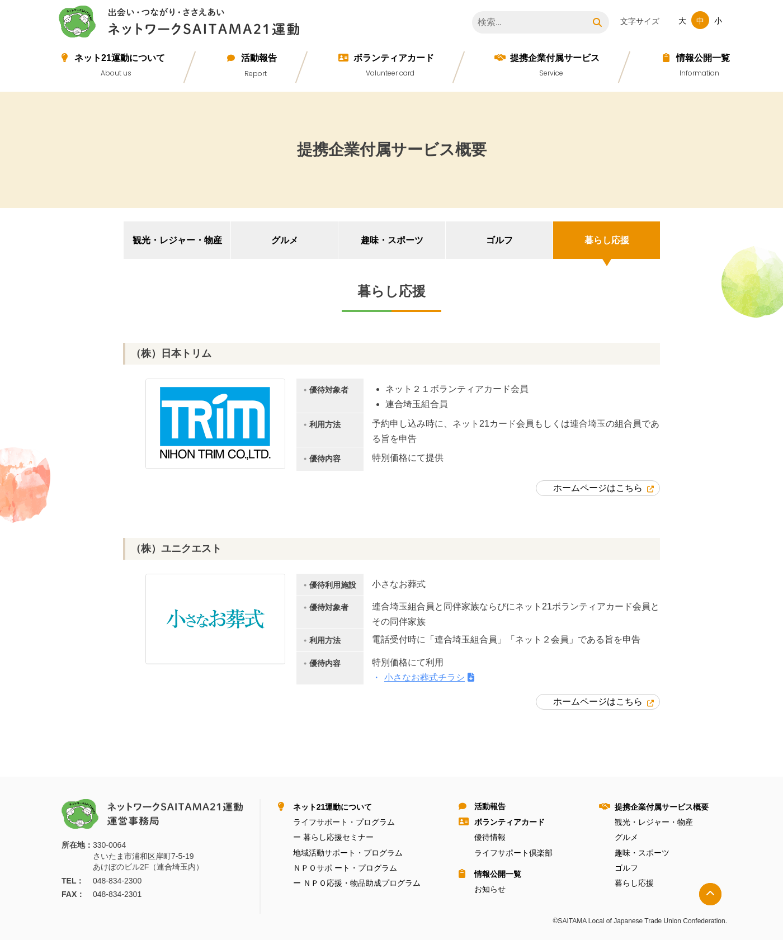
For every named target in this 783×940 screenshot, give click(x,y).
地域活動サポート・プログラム (348, 852)
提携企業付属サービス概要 (662, 806)
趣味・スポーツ (392, 240)
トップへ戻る (710, 894)
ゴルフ (499, 240)
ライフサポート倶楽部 (513, 852)
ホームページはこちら (598, 488)
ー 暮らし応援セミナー (333, 837)
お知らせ (490, 889)
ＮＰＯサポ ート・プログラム (345, 867)
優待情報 (490, 837)
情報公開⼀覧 (703, 58)
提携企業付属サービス (555, 58)
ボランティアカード (393, 58)
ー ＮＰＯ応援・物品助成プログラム (357, 882)
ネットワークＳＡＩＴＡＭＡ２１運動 (182, 23)
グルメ (284, 240)
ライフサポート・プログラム (344, 822)
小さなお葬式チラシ (424, 677)
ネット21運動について (119, 58)
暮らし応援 (606, 240)
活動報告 (259, 58)
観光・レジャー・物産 (177, 240)
